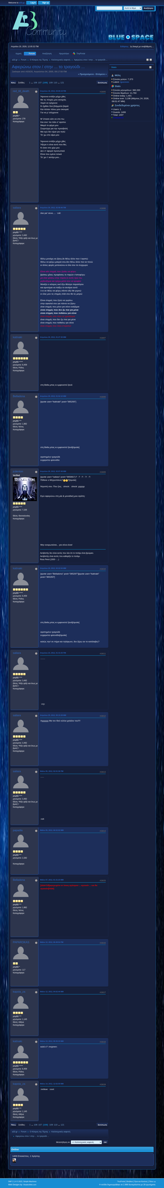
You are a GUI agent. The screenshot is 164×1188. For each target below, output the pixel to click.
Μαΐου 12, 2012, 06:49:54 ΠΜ (51, 942)
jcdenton (18, 471)
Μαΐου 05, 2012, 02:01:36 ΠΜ (51, 771)
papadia (18, 830)
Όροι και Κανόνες (141, 1181)
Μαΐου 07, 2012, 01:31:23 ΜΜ (52, 880)
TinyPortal (121, 1181)
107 (40, 82)
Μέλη (118, 75)
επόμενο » (101, 74)
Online (15, 1149)
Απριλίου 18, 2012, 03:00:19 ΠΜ (53, 91)
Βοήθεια (130, 1181)
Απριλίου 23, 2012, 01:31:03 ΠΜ (53, 653)
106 (35, 82)
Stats (114, 67)
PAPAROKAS (21, 942)
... (32, 82)
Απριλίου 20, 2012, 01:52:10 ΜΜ (53, 396)
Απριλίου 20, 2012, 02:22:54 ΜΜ (53, 568)
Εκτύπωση (102, 83)
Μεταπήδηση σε (63, 1142)
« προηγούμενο (86, 74)
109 (51, 82)
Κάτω (13, 83)
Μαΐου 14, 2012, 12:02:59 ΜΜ (52, 1084)
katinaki (17, 337)
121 (62, 82)
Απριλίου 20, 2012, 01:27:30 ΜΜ (53, 337)
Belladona (19, 396)
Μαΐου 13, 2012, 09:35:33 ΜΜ (52, 1041)
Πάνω (13, 1125)
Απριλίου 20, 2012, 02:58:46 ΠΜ (53, 208)
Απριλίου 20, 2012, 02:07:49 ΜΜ (53, 471)
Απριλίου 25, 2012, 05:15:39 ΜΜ (53, 715)
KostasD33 (118, 117)
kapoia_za (19, 991)
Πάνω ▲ (152, 1181)
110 (55, 82)
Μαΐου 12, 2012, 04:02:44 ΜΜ (52, 992)
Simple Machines (30, 1181)
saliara (17, 207)
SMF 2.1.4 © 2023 (15, 1181)
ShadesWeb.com (29, 1185)
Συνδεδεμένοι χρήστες (127, 105)
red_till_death (21, 91)
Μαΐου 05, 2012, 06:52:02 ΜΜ (52, 830)
